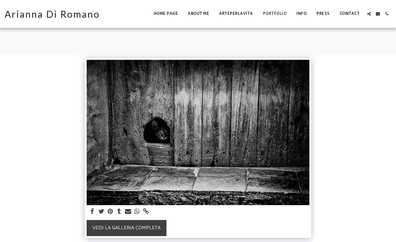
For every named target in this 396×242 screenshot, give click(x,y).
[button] (369, 14)
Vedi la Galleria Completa (127, 228)
